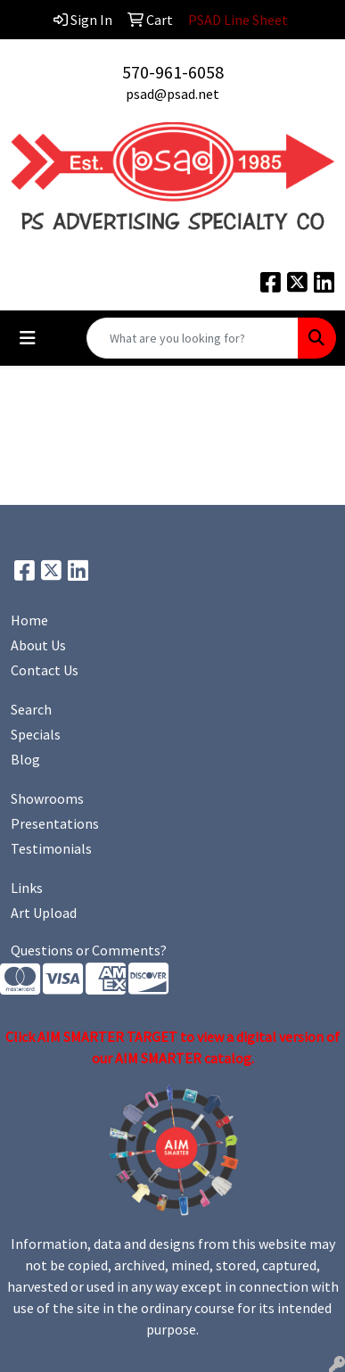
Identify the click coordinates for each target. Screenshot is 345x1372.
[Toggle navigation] (27, 338)
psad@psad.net (172, 94)
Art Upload (44, 913)
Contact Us (44, 670)
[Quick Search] (192, 338)
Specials (36, 734)
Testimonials (51, 848)
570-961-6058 (173, 72)
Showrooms (47, 798)
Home (29, 620)
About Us (38, 645)
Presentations (55, 823)
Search (31, 709)
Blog (25, 759)
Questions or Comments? (89, 950)
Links (27, 888)
